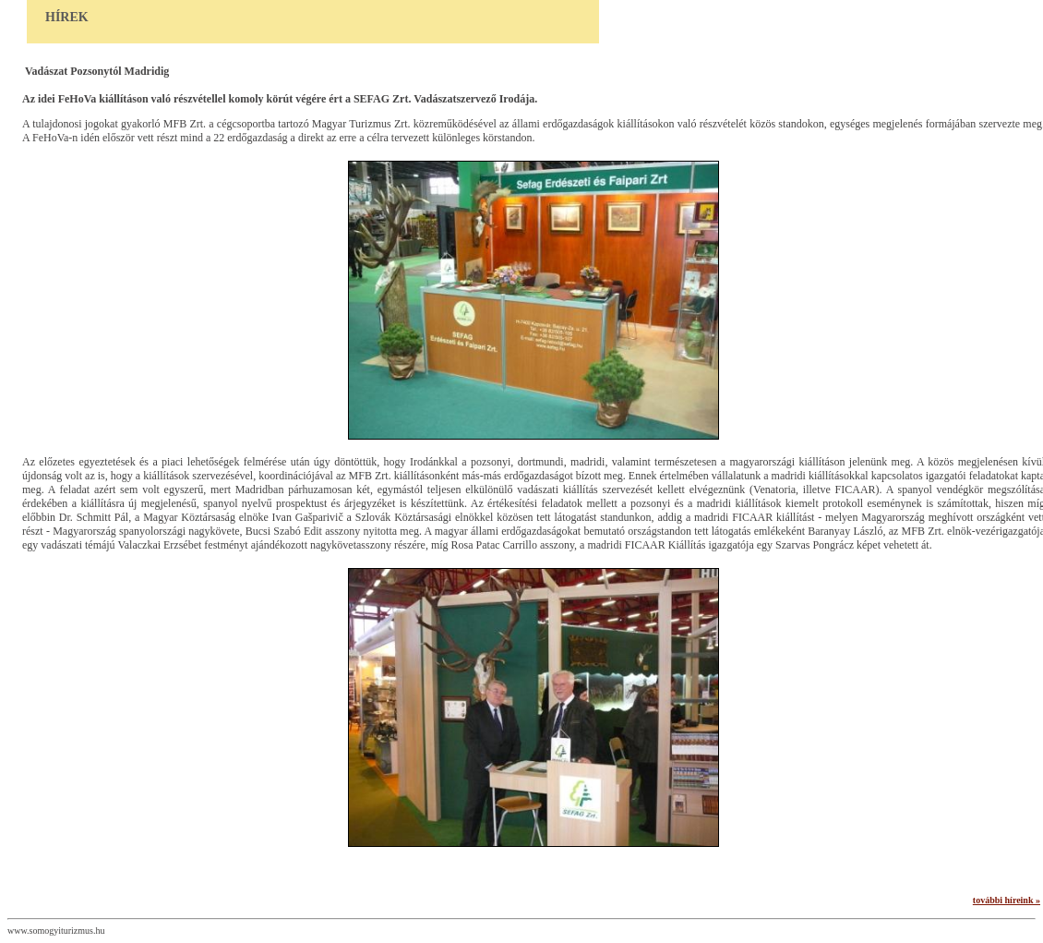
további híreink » (1006, 900)
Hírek (67, 17)
